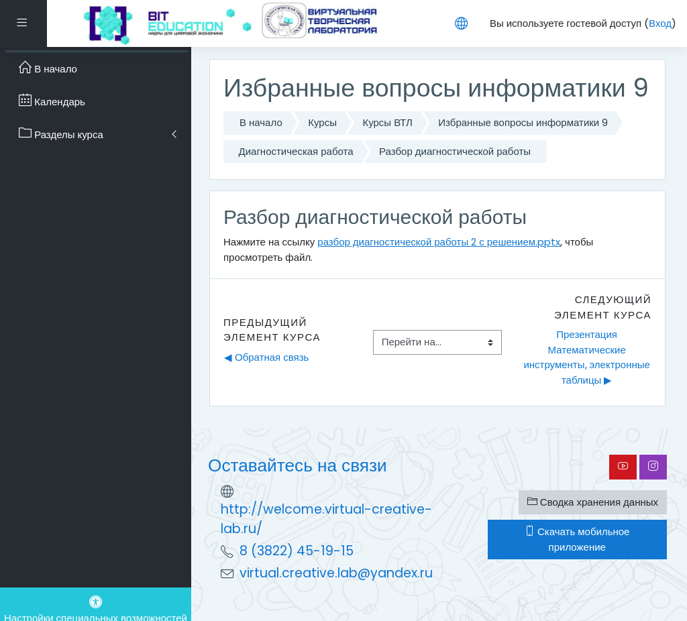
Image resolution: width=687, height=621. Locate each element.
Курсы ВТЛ (387, 122)
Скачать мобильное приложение (577, 539)
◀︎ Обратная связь (266, 357)
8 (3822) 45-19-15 (297, 551)
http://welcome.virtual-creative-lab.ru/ (326, 519)
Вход (660, 23)
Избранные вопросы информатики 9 (523, 122)
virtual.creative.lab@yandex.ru (336, 573)
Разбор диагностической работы (455, 151)
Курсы (322, 122)
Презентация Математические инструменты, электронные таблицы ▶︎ (587, 357)
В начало (261, 122)
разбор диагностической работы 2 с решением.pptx (438, 242)
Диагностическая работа (296, 151)
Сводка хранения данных (592, 502)
